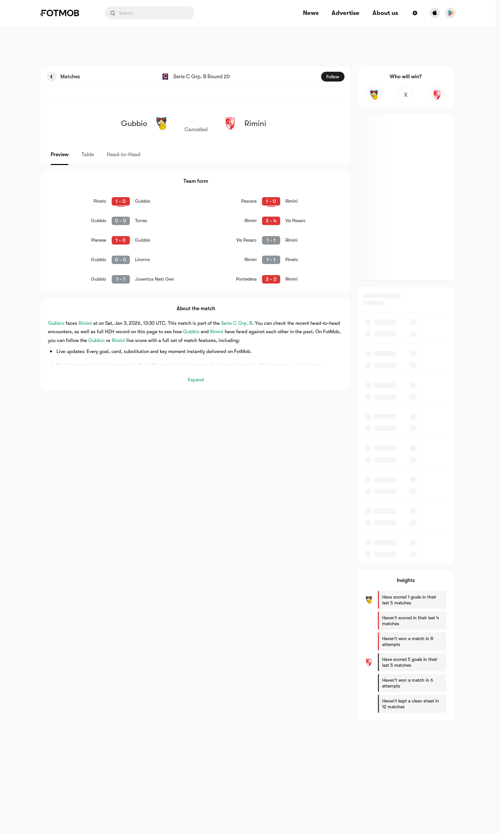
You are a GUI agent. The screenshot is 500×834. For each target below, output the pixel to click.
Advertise (345, 13)
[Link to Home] (64, 13)
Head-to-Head (123, 155)
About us (385, 13)
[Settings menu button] (415, 13)
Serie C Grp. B (236, 323)
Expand (196, 380)
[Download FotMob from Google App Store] (450, 13)
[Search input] (149, 12)
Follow (332, 76)
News (311, 13)
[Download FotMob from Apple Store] (435, 13)
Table (87, 155)
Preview (60, 155)
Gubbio (56, 323)
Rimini (85, 323)
